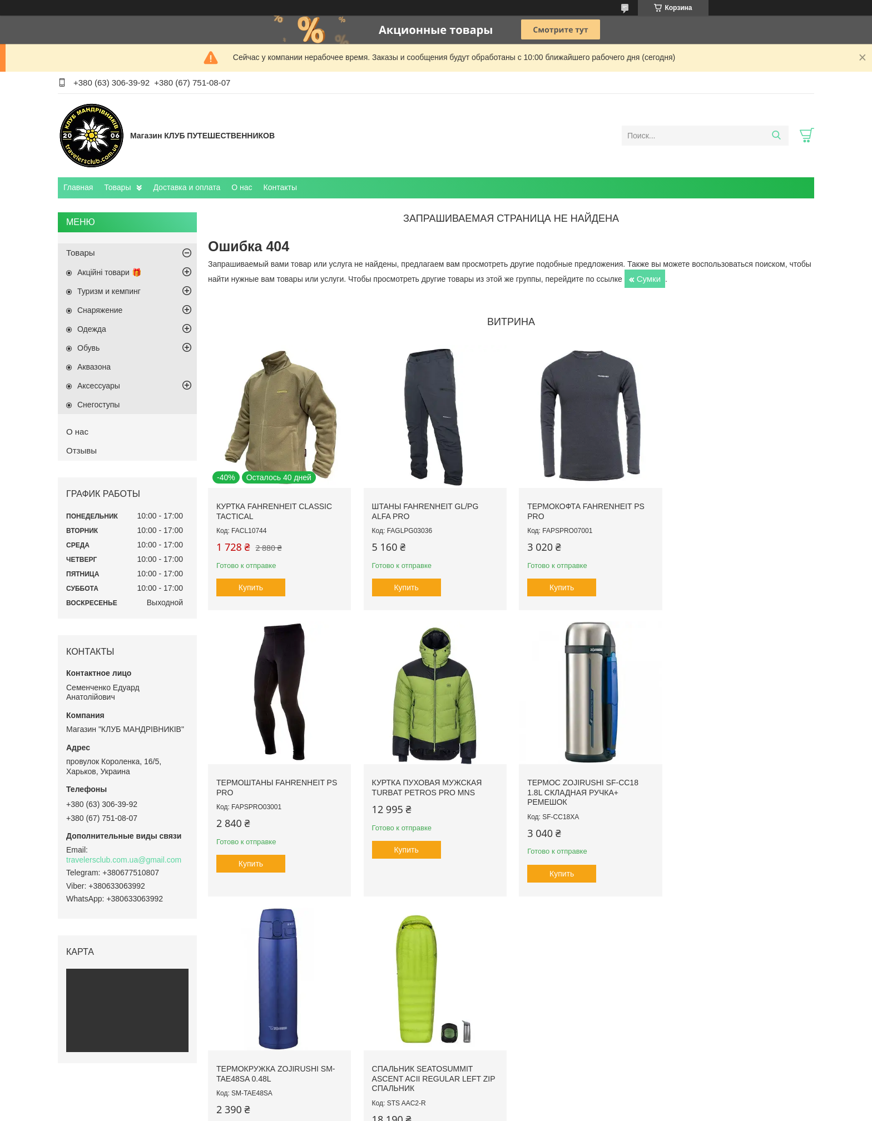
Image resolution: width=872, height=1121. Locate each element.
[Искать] (776, 136)
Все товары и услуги (507, 925)
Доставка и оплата (186, 187)
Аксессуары (98, 385)
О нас (241, 187)
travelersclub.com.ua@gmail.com (123, 859)
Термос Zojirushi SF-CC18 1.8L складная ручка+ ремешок (426, 790)
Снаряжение (99, 310)
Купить (251, 586)
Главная (78, 187)
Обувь (88, 347)
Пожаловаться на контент (437, 1110)
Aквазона (94, 366)
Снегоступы (98, 404)
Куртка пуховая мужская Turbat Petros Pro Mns (271, 785)
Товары (117, 187)
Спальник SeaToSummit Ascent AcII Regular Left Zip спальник (742, 790)
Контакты (280, 187)
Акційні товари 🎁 (109, 272)
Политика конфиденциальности (532, 1110)
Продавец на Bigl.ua (436, 1100)
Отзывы (81, 450)
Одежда (91, 329)
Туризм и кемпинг (109, 291)
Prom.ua (483, 1090)
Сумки (649, 278)
